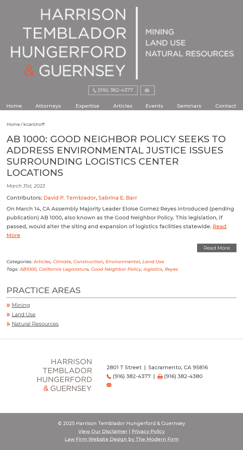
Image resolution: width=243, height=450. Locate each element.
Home (14, 106)
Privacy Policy (148, 431)
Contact (225, 106)
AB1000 (28, 269)
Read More (217, 248)
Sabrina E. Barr (118, 198)
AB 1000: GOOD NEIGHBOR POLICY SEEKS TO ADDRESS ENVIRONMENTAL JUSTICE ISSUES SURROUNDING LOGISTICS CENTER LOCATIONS (116, 155)
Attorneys (48, 106)
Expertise (87, 106)
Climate (62, 261)
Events (154, 106)
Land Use (153, 261)
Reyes (171, 269)
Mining (21, 305)
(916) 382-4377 (115, 90)
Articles (122, 106)
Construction (88, 261)
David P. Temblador (70, 198)
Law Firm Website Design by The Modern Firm (122, 439)
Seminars (189, 106)
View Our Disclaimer (102, 431)
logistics (152, 269)
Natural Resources (35, 324)
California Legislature (64, 269)
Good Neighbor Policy (116, 269)
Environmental (123, 261)
